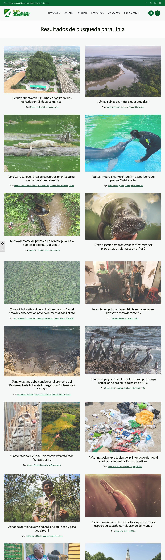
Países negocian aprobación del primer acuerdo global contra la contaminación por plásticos (123, 459)
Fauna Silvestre (118, 318)
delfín (126, 531)
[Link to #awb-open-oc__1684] (157, 13)
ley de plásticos (136, 467)
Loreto (71, 186)
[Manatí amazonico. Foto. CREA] (123, 216)
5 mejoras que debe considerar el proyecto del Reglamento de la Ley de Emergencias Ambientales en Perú (42, 385)
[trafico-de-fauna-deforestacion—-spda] (42, 426)
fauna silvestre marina (113, 388)
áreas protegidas (113, 107)
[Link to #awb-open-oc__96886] (151, 13)
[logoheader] (17, 9)
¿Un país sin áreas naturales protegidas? (123, 101)
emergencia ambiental (42, 394)
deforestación (37, 465)
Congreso (124, 107)
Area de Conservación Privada (26, 186)
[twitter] (151, 3)
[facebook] (146, 3)
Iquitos (121, 186)
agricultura (30, 536)
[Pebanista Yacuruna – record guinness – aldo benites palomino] (123, 495)
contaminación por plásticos (119, 467)
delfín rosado (113, 186)
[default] (42, 214)
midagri (38, 536)
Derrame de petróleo (25, 394)
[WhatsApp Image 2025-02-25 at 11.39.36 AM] (123, 282)
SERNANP (70, 318)
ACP (16, 318)
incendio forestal (58, 394)
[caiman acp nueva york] (42, 143)
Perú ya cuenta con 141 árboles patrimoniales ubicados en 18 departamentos (41, 99)
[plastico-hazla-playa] (123, 427)
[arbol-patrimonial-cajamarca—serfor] (42, 69)
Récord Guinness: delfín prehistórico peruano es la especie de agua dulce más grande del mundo (123, 523)
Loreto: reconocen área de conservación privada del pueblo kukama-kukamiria (42, 178)
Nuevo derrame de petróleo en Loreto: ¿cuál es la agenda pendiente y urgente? (42, 242)
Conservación (43, 186)
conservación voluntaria (59, 186)
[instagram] (155, 3)
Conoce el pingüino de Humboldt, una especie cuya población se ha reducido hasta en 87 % (123, 380)
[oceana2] (123, 350)
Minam (50, 107)
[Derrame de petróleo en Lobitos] (42, 351)
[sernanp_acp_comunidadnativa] (42, 282)
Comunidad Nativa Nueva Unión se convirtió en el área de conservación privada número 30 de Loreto (42, 311)
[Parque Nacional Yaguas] (123, 71)
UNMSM (132, 531)
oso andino (129, 318)
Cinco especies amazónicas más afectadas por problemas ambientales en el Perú (123, 246)
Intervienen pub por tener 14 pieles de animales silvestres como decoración (123, 311)
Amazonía (32, 250)
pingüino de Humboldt (131, 388)
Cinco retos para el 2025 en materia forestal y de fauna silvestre (41, 457)
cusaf (29, 465)
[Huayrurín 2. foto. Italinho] (123, 143)
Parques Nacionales (136, 107)
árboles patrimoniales (38, 107)
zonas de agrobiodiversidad (52, 536)
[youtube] (160, 3)
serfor (56, 107)
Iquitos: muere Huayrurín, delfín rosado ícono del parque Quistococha (123, 178)
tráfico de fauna (137, 186)
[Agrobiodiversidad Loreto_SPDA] (42, 498)
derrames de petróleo (45, 250)
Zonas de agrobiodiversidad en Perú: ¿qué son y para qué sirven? (42, 528)
